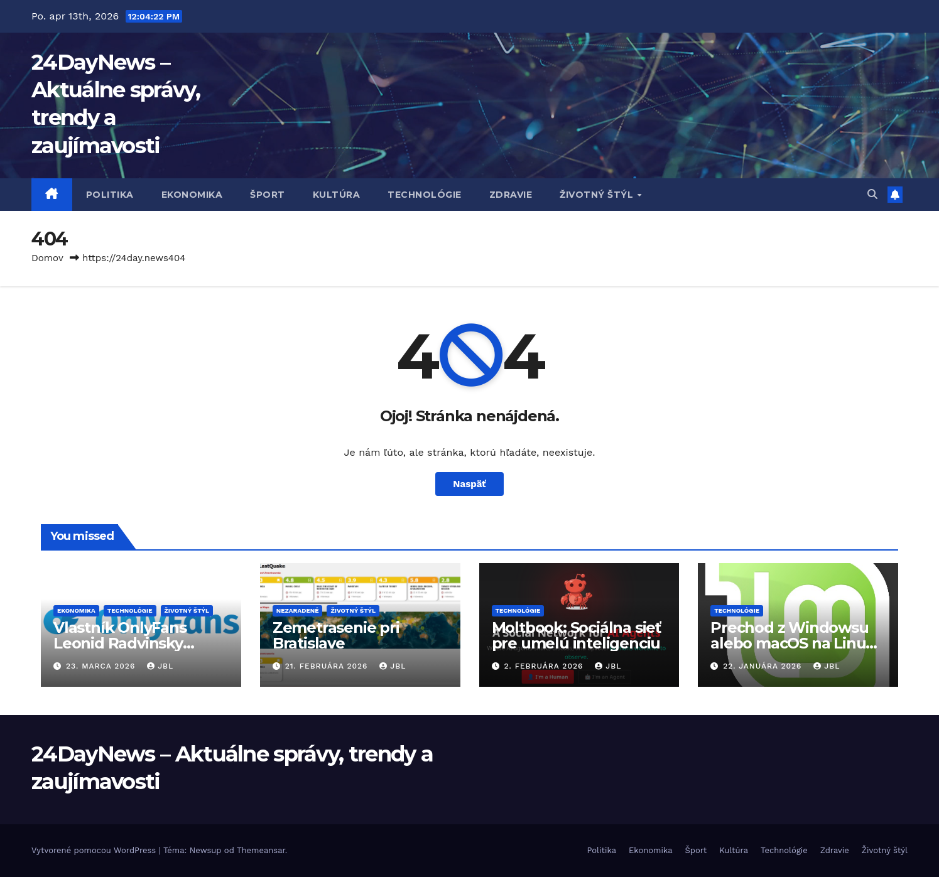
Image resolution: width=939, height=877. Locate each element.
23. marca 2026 (102, 666)
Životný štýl (598, 194)
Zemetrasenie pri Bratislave (336, 635)
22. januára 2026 (764, 666)
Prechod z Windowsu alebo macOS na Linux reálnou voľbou (792, 643)
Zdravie (511, 194)
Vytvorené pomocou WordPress (95, 850)
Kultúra (337, 194)
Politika (110, 194)
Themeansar (261, 850)
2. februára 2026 (545, 666)
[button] (872, 194)
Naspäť (469, 484)
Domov (47, 258)
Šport (267, 194)
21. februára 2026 (328, 666)
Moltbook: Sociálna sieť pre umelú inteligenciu (576, 635)
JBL (160, 666)
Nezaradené (297, 610)
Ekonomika (192, 194)
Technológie (425, 194)
